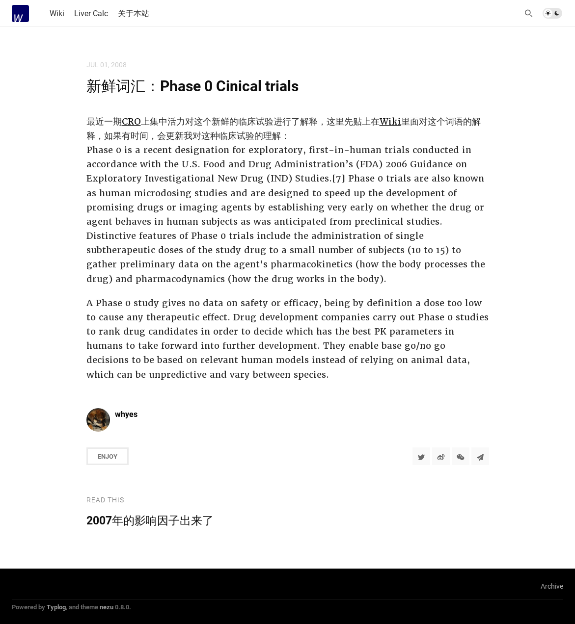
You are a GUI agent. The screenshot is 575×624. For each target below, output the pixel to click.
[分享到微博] (441, 456)
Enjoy (107, 456)
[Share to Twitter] (421, 456)
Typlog (56, 606)
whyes (126, 414)
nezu (106, 606)
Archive (552, 586)
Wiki (390, 121)
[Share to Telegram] (480, 456)
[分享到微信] (460, 456)
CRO (131, 121)
